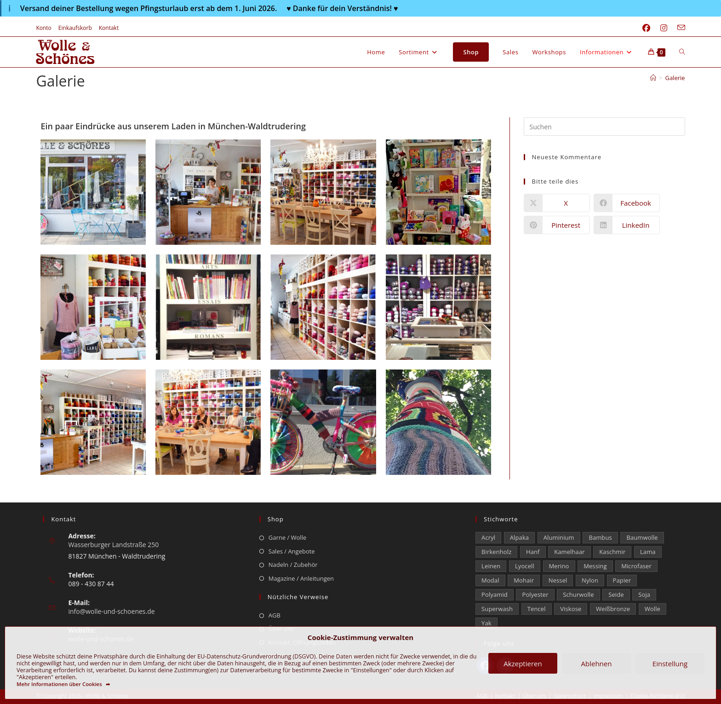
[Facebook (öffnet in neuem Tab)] (646, 28)
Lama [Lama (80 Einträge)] (648, 552)
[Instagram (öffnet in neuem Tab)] (663, 28)
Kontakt (109, 28)
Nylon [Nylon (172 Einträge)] (590, 580)
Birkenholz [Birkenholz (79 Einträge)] (496, 552)
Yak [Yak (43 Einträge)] (486, 623)
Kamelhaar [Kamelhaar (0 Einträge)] (569, 552)
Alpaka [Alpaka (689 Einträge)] (519, 537)
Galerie (675, 78)
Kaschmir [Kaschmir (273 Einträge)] (612, 552)
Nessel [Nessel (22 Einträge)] (558, 580)
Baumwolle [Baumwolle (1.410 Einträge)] (642, 537)
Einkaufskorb (75, 28)
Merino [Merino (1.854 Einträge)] (559, 566)
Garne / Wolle (287, 537)
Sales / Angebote (292, 551)
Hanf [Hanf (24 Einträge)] (533, 552)
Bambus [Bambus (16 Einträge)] (600, 537)
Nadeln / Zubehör (293, 564)
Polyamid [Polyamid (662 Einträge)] (494, 594)
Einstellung (669, 663)
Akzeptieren (523, 663)
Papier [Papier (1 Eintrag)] (622, 580)
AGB (274, 615)
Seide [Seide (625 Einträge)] (616, 594)
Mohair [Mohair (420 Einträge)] (524, 580)
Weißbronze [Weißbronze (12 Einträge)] (613, 609)
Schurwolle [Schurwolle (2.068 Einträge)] (578, 594)
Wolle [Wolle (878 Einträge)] (652, 609)
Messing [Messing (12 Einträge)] (595, 566)
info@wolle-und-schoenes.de (111, 611)
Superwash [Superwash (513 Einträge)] (497, 609)
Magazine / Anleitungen (301, 578)
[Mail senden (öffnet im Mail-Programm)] (678, 28)
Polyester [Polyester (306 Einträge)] (535, 594)
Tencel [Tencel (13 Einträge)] (536, 609)
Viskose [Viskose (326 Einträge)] (570, 609)
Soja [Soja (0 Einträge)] (644, 594)
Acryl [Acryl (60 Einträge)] (488, 537)
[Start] (653, 78)
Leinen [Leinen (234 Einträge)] (490, 566)
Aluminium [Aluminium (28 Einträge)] (559, 537)
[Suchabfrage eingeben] (604, 126)
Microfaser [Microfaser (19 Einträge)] (636, 566)
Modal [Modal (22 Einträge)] (490, 580)
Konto (43, 28)
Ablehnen (596, 663)
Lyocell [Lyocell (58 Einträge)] (524, 566)
